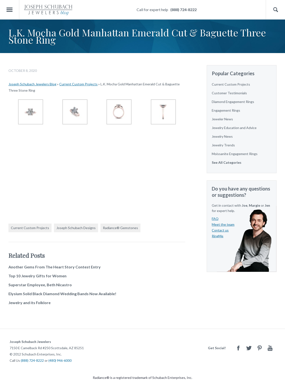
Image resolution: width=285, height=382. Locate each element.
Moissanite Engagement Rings (235, 154)
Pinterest (259, 348)
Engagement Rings (226, 110)
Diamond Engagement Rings (233, 102)
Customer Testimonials (229, 93)
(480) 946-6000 (60, 360)
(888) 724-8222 (183, 9)
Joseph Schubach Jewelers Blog (32, 84)
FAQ (215, 219)
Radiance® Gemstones (120, 228)
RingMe (217, 236)
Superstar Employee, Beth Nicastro (40, 284)
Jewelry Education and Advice (234, 128)
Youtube (270, 348)
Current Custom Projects (78, 84)
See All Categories (226, 162)
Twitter (249, 348)
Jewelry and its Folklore (29, 302)
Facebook (238, 348)
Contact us (220, 230)
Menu (9, 10)
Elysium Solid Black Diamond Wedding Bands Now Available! (62, 293)
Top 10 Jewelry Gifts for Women (37, 275)
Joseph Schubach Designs (76, 228)
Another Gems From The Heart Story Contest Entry (54, 267)
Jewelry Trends (223, 145)
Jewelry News (222, 136)
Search (275, 10)
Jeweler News (222, 119)
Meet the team (223, 224)
